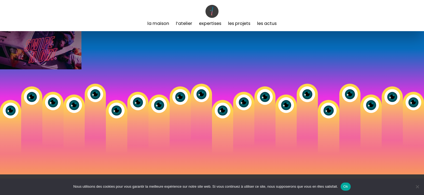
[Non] (417, 186)
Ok (345, 186)
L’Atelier (184, 23)
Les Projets (239, 23)
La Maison (158, 23)
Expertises (210, 23)
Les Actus (267, 23)
